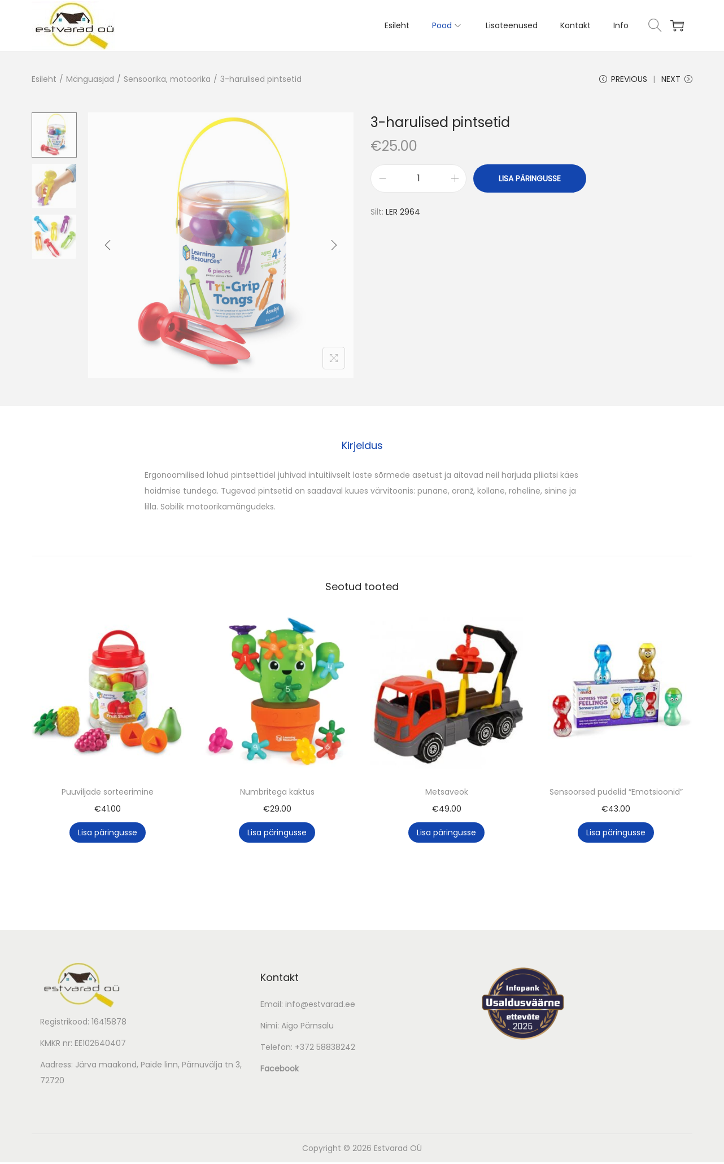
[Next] (334, 248)
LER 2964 (403, 214)
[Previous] (108, 248)
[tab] (362, 447)
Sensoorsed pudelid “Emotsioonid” (616, 793)
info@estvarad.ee (320, 1006)
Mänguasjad (90, 79)
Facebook (279, 1070)
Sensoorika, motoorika (167, 79)
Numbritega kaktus (277, 793)
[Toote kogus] (418, 181)
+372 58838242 (325, 1048)
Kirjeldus (362, 447)
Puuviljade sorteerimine (108, 793)
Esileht (44, 79)
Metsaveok (446, 793)
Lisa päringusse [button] (107, 834)
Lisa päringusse (530, 181)
